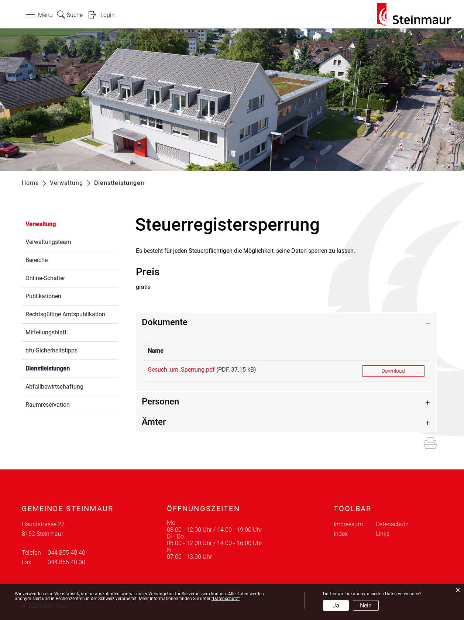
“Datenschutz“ (226, 598)
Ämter (154, 422)
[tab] (286, 322)
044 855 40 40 (66, 552)
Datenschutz (392, 524)
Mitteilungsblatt (45, 332)
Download (393, 371)
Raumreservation (47, 404)
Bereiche (36, 260)
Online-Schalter (45, 278)
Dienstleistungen (65, 368)
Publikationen (43, 296)
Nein (366, 605)
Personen (160, 401)
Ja (336, 605)
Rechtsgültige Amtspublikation (65, 314)
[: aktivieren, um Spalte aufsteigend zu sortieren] (393, 351)
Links (382, 533)
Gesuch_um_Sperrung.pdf (181, 369)
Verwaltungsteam (48, 241)
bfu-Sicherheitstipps (51, 350)
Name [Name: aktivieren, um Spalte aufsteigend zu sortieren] (156, 350)
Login (107, 14)
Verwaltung (40, 224)
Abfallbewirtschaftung (54, 386)
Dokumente (165, 322)
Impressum (348, 524)
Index (341, 533)
